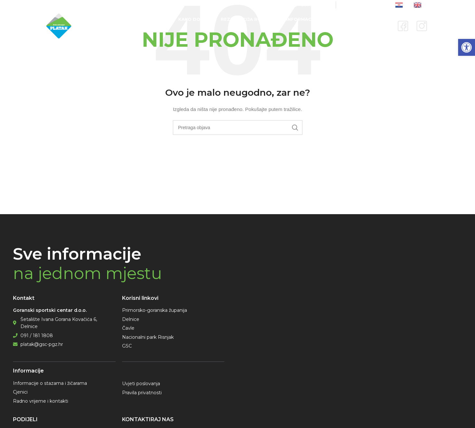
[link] (466, 47)
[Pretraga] (238, 127)
